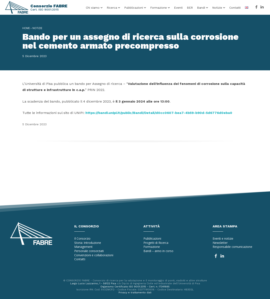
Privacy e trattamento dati (135, 292)
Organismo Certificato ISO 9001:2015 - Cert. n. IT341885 (135, 286)
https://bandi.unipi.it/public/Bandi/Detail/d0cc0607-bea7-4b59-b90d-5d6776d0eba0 (158, 113)
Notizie (37, 28)
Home (26, 28)
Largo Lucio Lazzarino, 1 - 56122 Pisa (93, 283)
